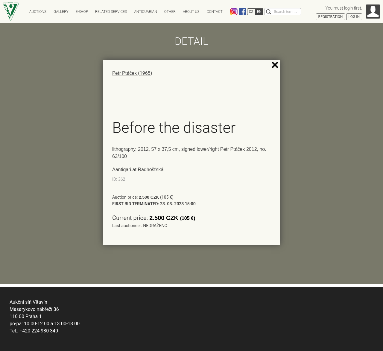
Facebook (242, 11)
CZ (251, 12)
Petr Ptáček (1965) (132, 73)
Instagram (234, 11)
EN (259, 12)
